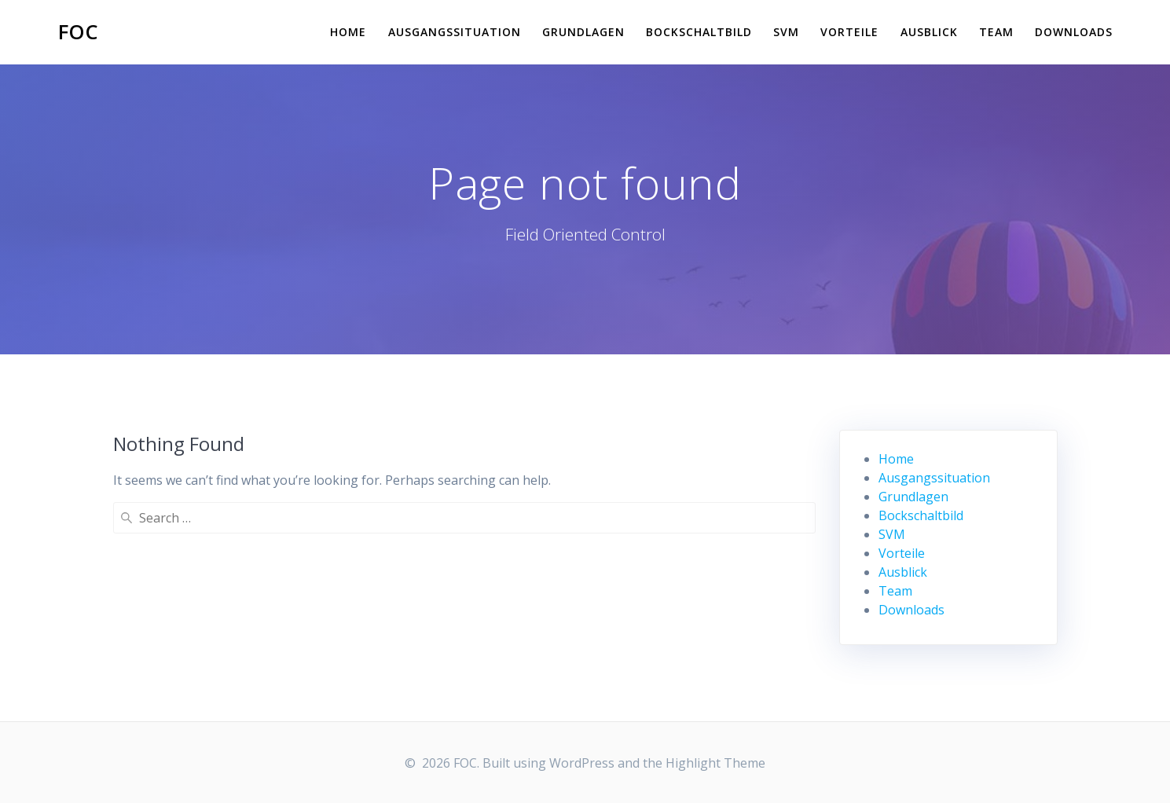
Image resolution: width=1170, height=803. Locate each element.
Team (996, 31)
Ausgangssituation (454, 31)
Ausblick (929, 31)
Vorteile (849, 31)
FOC (78, 32)
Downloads (1074, 31)
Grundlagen (583, 31)
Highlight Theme (715, 763)
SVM (786, 31)
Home (348, 31)
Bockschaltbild (699, 31)
